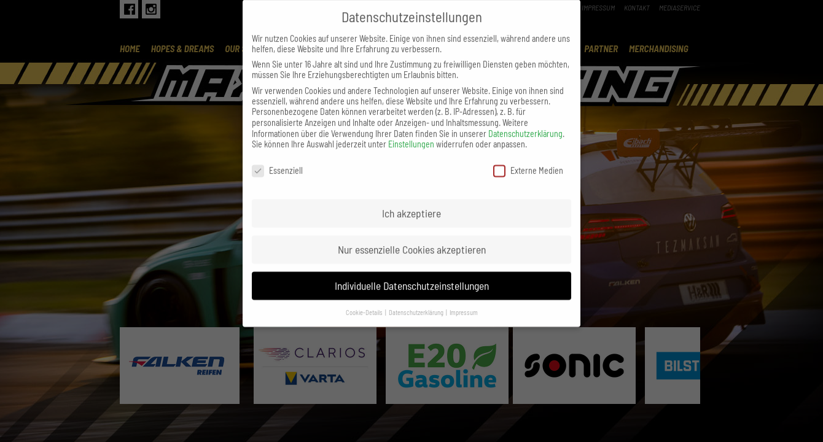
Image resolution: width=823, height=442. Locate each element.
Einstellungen (411, 131)
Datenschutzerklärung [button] (417, 299)
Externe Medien (528, 157)
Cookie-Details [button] (365, 299)
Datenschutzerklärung (525, 120)
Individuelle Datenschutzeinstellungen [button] (412, 272)
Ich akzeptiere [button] (411, 200)
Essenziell (277, 157)
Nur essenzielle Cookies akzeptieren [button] (412, 236)
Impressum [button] (464, 299)
